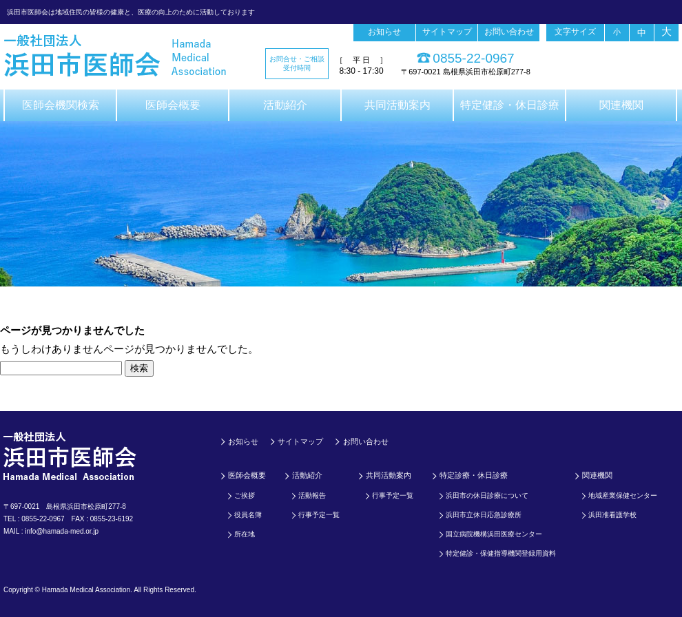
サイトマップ (447, 31)
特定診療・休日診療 (474, 475)
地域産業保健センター (622, 495)
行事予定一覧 (319, 515)
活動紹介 (285, 105)
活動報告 (312, 495)
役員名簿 (248, 515)
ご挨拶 (244, 495)
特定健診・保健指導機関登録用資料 (501, 553)
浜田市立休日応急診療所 (483, 515)
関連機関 (621, 105)
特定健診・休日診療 (509, 105)
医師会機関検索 (60, 105)
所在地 (244, 534)
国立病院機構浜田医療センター (494, 534)
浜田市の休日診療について (487, 495)
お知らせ (384, 31)
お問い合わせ (509, 31)
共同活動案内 (397, 105)
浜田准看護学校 (612, 515)
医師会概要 (172, 105)
